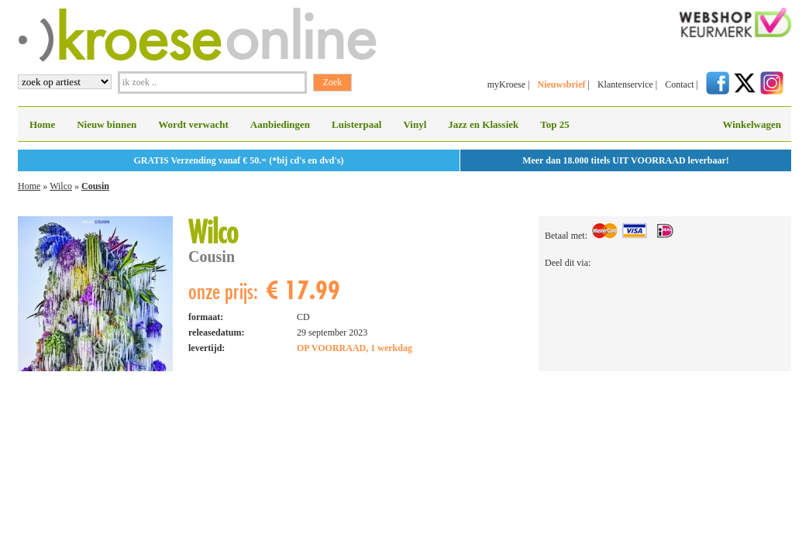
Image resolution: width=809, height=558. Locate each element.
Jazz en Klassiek (483, 124)
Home (42, 124)
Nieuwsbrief (561, 84)
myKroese (506, 84)
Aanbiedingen (280, 124)
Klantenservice (625, 84)
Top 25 (554, 124)
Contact (679, 84)
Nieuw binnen (106, 124)
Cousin (95, 186)
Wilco (61, 186)
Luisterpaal (356, 124)
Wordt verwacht (193, 124)
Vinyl (414, 124)
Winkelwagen (751, 124)
